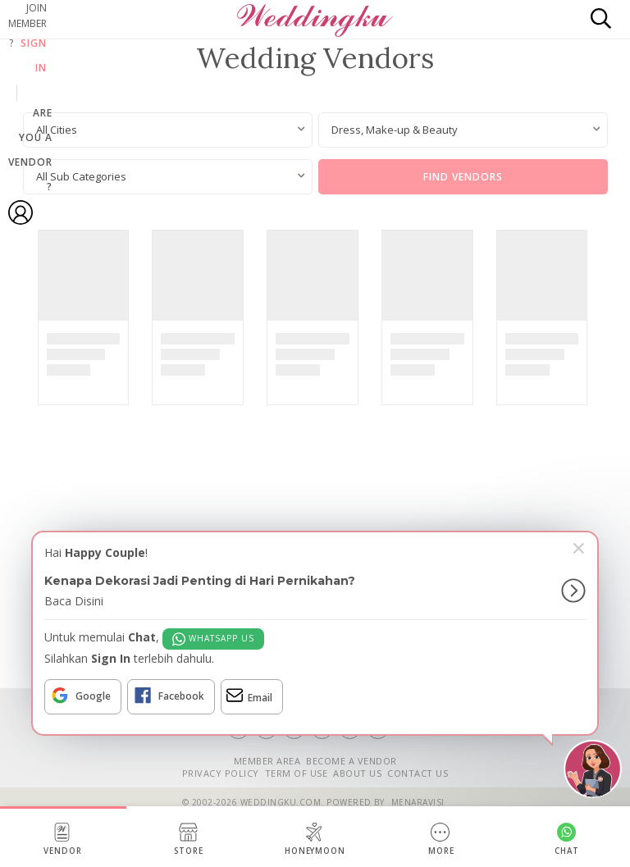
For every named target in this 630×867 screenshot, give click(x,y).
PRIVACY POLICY (220, 773)
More (441, 839)
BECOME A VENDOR (351, 761)
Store (188, 839)
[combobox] (168, 130)
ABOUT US (357, 773)
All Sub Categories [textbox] (81, 176)
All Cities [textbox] (56, 129)
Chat (567, 839)
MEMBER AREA (267, 761)
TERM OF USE (296, 773)
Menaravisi (418, 802)
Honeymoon (315, 839)
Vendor (62, 839)
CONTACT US (417, 773)
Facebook (168, 695)
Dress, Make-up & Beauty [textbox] (394, 129)
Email (249, 695)
